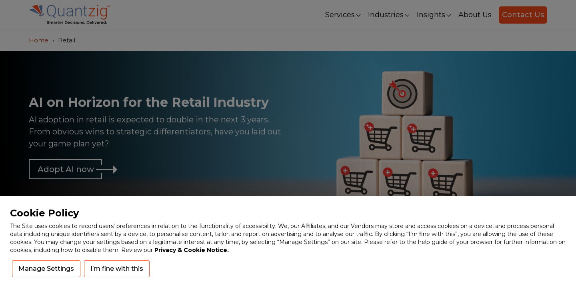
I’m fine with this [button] (116, 268)
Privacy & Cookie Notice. (191, 250)
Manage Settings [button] (46, 268)
